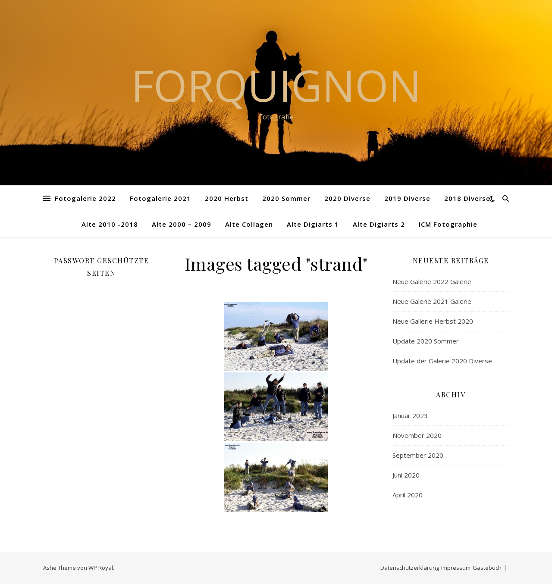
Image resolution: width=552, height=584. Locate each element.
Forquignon (276, 84)
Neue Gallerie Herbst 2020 (432, 321)
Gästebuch (487, 568)
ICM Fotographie (448, 224)
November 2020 (417, 435)
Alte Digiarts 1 (313, 224)
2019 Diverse (407, 198)
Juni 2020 (406, 475)
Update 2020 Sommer (425, 341)
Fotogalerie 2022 (85, 198)
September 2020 (417, 455)
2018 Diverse (467, 198)
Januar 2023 (410, 415)
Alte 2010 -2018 (110, 224)
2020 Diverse (347, 198)
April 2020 (407, 494)
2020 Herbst (226, 198)
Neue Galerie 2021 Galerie (431, 301)
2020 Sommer (286, 198)
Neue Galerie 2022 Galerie (431, 281)
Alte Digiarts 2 (379, 224)
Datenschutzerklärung (409, 568)
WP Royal (100, 568)
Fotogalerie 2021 (160, 198)
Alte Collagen (249, 224)
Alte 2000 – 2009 (181, 224)
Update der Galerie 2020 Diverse (442, 360)
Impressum (455, 568)
